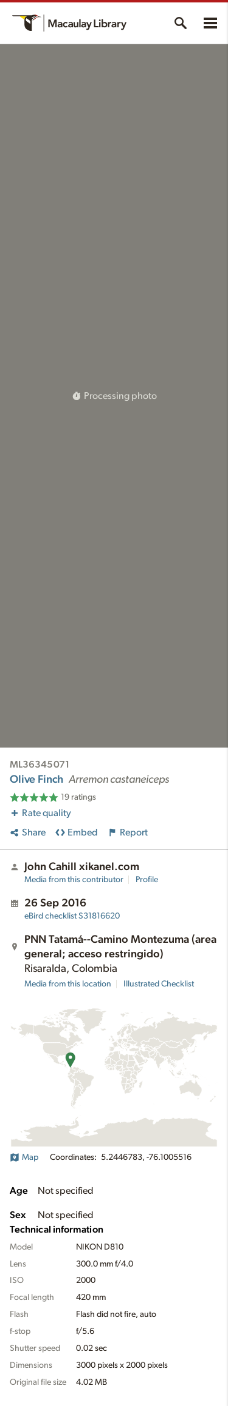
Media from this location (67, 984)
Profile (147, 879)
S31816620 (72, 916)
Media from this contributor (73, 879)
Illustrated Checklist (158, 984)
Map (24, 1157)
